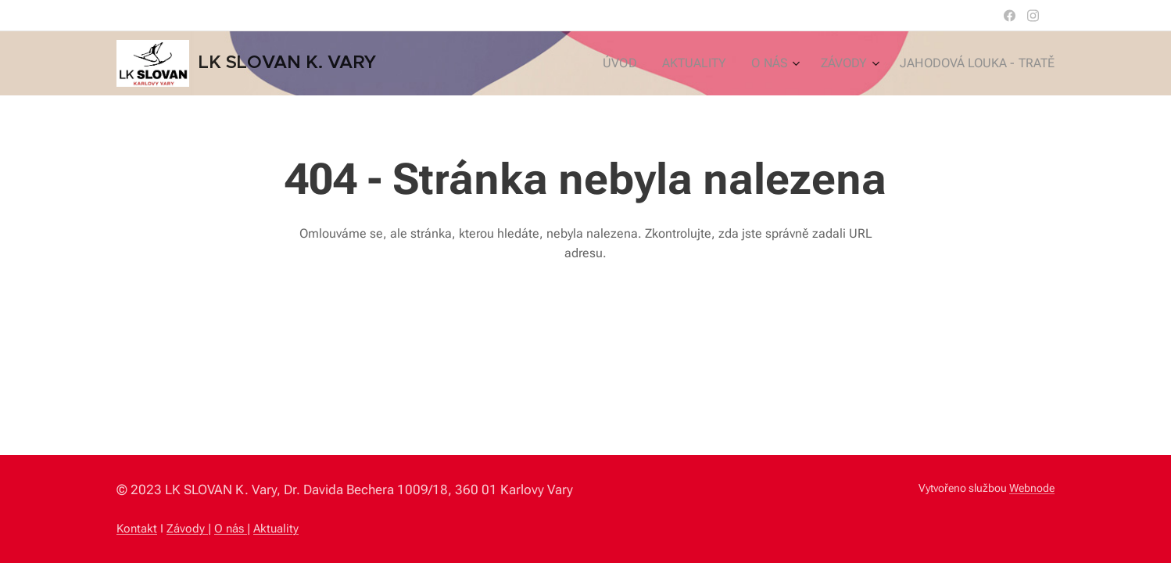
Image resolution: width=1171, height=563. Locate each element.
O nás (230, 529)
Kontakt (136, 529)
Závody (187, 529)
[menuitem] (642, 63)
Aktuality (276, 529)
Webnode (1032, 488)
